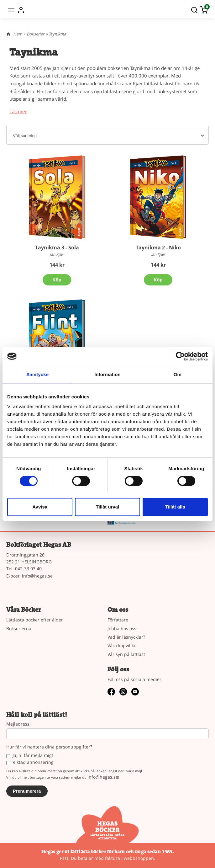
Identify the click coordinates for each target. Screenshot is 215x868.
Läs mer (18, 111)
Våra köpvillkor (122, 645)
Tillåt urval (107, 506)
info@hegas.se (37, 576)
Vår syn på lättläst (126, 654)
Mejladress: (18, 724)
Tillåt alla (175, 506)
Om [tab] (177, 374)
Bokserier (35, 34)
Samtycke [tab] (37, 374)
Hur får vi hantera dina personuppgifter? (49, 747)
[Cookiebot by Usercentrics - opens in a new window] (180, 356)
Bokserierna (18, 628)
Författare (117, 620)
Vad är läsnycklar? (126, 637)
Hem (17, 34)
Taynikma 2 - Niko (158, 247)
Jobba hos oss (121, 628)
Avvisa (39, 506)
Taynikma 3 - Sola (57, 247)
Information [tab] (107, 374)
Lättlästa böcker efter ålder (34, 620)
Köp (56, 279)
